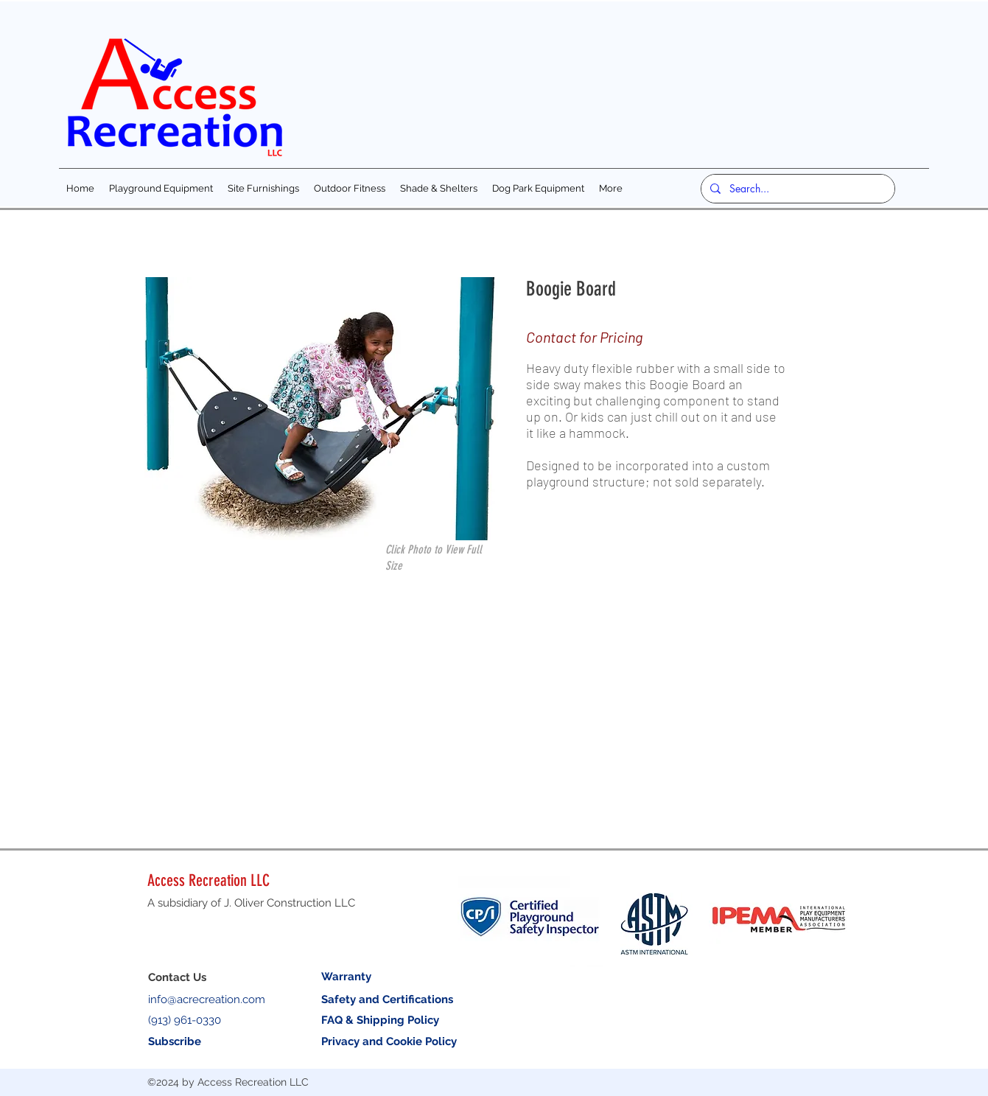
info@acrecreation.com (206, 999)
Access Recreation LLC (208, 880)
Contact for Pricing (584, 337)
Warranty (346, 976)
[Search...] (796, 189)
